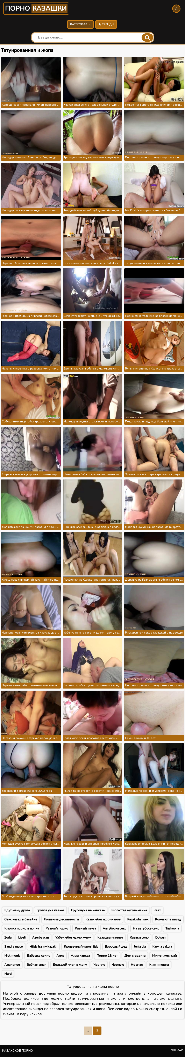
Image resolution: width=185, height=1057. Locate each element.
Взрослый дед (116, 946)
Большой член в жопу (70, 964)
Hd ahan (137, 964)
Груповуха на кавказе (88, 910)
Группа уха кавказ (50, 910)
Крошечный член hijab (81, 946)
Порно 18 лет (107, 955)
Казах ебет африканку (103, 919)
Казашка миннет (110, 937)
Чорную (118, 964)
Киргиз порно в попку (21, 928)
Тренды (106, 24)
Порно (36, 8)
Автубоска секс (114, 928)
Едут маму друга (17, 910)
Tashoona (172, 928)
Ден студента (134, 955)
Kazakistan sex (137, 919)
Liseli (22, 937)
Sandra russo (13, 946)
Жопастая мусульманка (129, 910)
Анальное (12, 964)
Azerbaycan (40, 937)
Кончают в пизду (168, 919)
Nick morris (12, 955)
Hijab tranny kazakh (43, 946)
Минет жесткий (164, 955)
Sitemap (177, 1050)
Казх (157, 910)
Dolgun (160, 937)
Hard (8, 974)
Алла (60, 955)
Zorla (8, 937)
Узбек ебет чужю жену (73, 937)
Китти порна (159, 964)
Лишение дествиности (61, 919)
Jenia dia (140, 946)
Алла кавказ (80, 955)
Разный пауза (85, 928)
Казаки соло (139, 937)
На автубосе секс (146, 928)
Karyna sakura (162, 946)
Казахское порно (17, 1051)
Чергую (99, 964)
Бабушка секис (38, 955)
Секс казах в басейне (20, 919)
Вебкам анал (36, 964)
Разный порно (56, 928)
